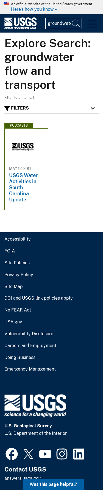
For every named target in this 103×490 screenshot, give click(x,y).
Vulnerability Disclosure (28, 333)
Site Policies (17, 262)
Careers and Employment (30, 345)
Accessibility (17, 239)
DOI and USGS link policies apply (38, 298)
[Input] (63, 23)
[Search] (76, 23)
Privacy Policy (18, 274)
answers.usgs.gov (22, 478)
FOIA (9, 251)
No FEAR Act (17, 310)
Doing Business (19, 357)
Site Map (13, 286)
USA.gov (13, 321)
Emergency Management (30, 369)
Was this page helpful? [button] (53, 484)
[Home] (20, 28)
